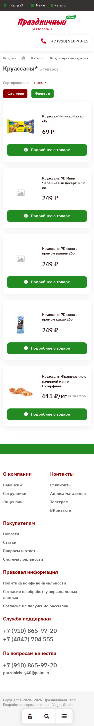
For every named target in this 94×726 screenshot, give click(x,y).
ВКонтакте (60, 510)
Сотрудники (14, 493)
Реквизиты (61, 484)
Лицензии (13, 501)
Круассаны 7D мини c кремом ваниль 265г (59, 251)
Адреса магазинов (68, 493)
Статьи (9, 542)
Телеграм (59, 501)
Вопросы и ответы (21, 550)
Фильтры (42, 93)
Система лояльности (23, 559)
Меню (40, 5)
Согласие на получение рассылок (35, 605)
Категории (15, 93)
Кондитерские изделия (69, 58)
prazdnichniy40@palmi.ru (26, 672)
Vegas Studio (63, 704)
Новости (11, 533)
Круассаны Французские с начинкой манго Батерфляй (64, 381)
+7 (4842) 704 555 (28, 639)
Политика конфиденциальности (34, 583)
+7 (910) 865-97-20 (30, 631)
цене (38, 82)
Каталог (60, 5)
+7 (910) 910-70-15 (65, 41)
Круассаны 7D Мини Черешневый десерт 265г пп (63, 183)
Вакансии (12, 484)
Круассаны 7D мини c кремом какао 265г (59, 317)
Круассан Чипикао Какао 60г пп (63, 118)
